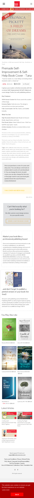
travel (5, 155)
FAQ (5, 461)
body (18, 147)
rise (24, 151)
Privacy (19, 459)
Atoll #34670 (5, 401)
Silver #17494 (21, 343)
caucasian (25, 147)
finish (11, 149)
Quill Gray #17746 (22, 401)
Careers (22, 463)
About (9, 461)
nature (3, 151)
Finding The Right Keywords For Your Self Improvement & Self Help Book (24, 423)
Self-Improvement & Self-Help (16, 62)
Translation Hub (28, 465)
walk (19, 155)
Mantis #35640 (6, 343)
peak (18, 151)
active (7, 147)
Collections (17, 465)
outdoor (8, 151)
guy (14, 149)
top (3, 155)
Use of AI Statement (7, 465)
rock (27, 151)
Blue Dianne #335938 (23, 371)
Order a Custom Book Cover (18, 221)
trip (8, 155)
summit (23, 153)
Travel (3, 64)
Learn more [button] (5, 490)
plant (21, 151)
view (16, 155)
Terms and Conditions (10, 459)
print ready (8, 159)
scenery (4, 153)
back (15, 147)
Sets (21, 465)
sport (10, 153)
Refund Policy (26, 459)
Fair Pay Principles (14, 463)
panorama (13, 151)
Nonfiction (5, 62)
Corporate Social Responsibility (20, 461)
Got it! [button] (17, 494)
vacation (12, 155)
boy (21, 147)
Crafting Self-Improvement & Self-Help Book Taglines (9, 422)
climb (3, 149)
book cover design (10, 157)
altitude (11, 147)
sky (8, 153)
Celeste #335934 (6, 371)
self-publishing (20, 157)
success (18, 153)
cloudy (7, 149)
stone (14, 153)
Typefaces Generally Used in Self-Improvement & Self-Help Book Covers (9, 440)
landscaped (19, 149)
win (22, 155)
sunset (28, 153)
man (24, 149)
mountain (28, 149)
